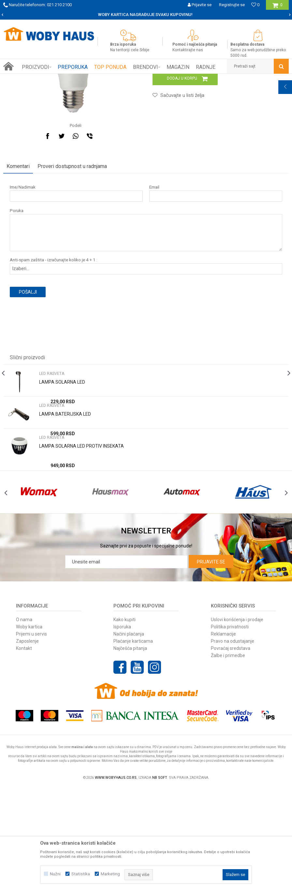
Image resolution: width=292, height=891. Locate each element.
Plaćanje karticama (133, 744)
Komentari (18, 255)
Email (154, 275)
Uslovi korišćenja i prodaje (237, 722)
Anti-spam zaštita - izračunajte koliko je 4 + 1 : (53, 348)
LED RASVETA (136, 78)
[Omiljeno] (255, 4)
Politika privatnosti (230, 729)
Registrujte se (232, 4)
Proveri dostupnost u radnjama (72, 255)
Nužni (55, 873)
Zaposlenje (27, 744)
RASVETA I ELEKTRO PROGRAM (91, 78)
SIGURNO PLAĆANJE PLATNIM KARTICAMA (145, 14)
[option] (146, 15)
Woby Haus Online (19, 78)
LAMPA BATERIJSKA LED (65, 502)
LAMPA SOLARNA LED (62, 470)
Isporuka (122, 729)
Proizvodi (49, 78)
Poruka (16, 299)
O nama (24, 722)
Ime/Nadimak (23, 275)
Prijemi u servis (31, 737)
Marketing (110, 873)
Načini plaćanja (128, 737)
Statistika (80, 873)
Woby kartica (29, 729)
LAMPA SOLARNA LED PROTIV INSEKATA (81, 534)
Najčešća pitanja (130, 751)
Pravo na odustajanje (232, 744)
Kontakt (24, 751)
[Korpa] (277, 7)
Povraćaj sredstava (230, 751)
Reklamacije (223, 737)
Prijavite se (211, 665)
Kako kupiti (124, 722)
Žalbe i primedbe (228, 758)
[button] (258, 66)
